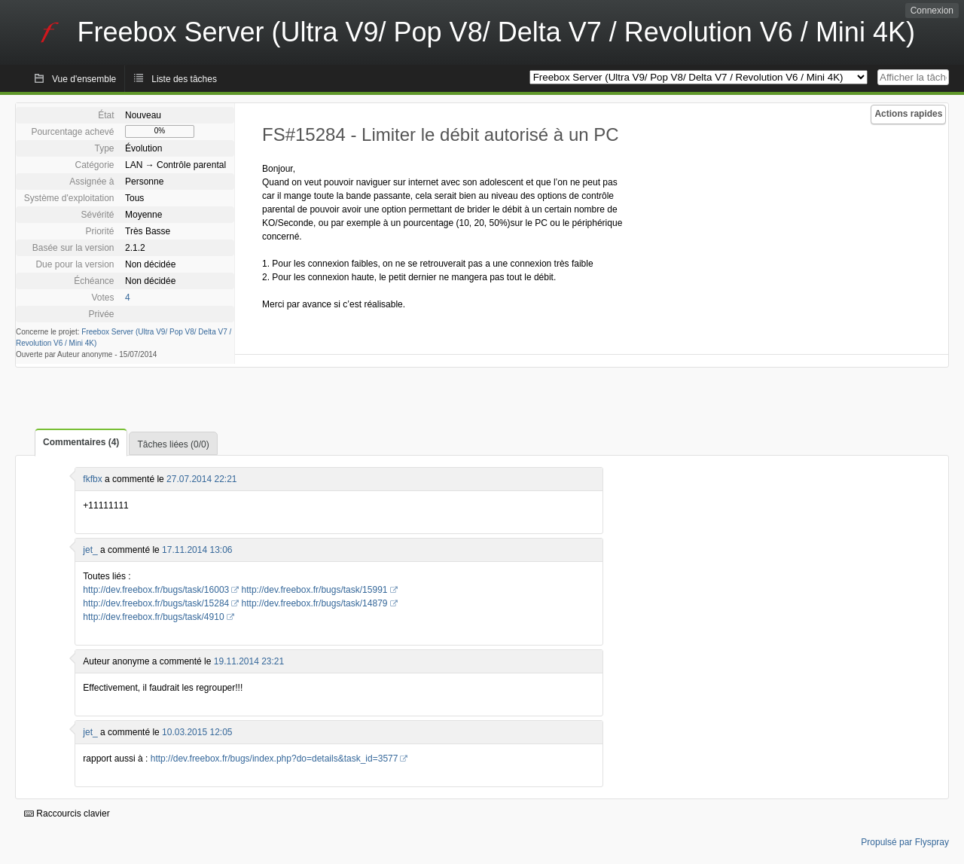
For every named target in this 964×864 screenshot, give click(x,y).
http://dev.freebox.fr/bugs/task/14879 (315, 603)
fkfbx (92, 479)
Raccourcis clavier (67, 813)
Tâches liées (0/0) (173, 444)
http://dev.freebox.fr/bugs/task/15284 (156, 603)
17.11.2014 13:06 (197, 550)
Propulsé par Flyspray (905, 842)
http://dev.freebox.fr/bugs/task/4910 (153, 617)
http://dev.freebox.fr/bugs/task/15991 (315, 590)
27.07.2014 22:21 (201, 479)
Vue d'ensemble (84, 79)
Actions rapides (908, 113)
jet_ (90, 550)
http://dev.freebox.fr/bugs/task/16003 (156, 590)
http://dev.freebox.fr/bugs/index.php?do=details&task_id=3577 (274, 758)
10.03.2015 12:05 (197, 732)
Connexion (932, 10)
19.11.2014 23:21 (249, 661)
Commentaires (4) (81, 442)
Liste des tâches (184, 79)
